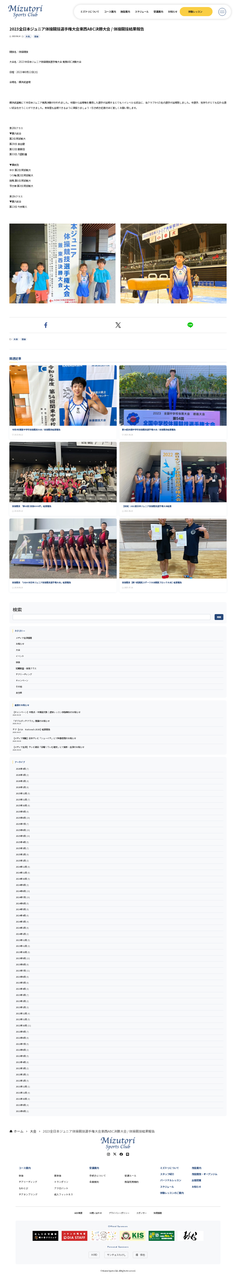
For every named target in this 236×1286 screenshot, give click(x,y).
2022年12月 (23, 1013)
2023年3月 (22, 995)
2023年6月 (22, 977)
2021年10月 (23, 1099)
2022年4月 (22, 1062)
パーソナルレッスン (170, 1180)
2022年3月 (22, 1068)
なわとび (23, 1188)
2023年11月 (23, 946)
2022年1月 (22, 1080)
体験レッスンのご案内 (172, 1192)
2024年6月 (22, 903)
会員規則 (94, 1181)
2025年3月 (22, 848)
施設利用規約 (132, 1181)
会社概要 (78, 1212)
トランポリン (61, 1181)
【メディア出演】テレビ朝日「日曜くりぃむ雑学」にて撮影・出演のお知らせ (48, 747)
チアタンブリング (28, 1194)
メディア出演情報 (24, 637)
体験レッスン (195, 11)
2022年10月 (23, 1025)
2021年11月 (23, 1092)
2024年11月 (23, 872)
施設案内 (125, 11)
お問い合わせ (95, 1212)
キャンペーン (22, 680)
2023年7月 (23, 970)
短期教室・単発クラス (26, 668)
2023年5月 (22, 982)
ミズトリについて (89, 11)
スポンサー (141, 1212)
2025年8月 (23, 817)
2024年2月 (22, 928)
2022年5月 (22, 1056)
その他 (19, 686)
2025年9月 (22, 811)
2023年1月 (22, 1007)
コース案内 (110, 11)
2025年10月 (23, 805)
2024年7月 (23, 897)
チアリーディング (24, 674)
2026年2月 (22, 781)
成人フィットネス (63, 1194)
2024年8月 (23, 891)
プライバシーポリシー (119, 1212)
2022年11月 (23, 1019)
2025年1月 (22, 860)
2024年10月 (23, 879)
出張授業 (196, 1180)
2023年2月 (22, 1001)
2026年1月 (22, 787)
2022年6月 (22, 1050)
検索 (17, 609)
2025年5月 (23, 836)
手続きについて (97, 1175)
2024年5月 (22, 909)
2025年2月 (22, 854)
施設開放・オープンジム (204, 1174)
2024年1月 (22, 934)
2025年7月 (22, 824)
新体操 (57, 1175)
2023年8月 (22, 964)
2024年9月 (22, 885)
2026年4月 (22, 768)
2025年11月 (23, 799)
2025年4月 (22, 842)
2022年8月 (22, 1038)
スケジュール (142, 11)
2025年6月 (23, 830)
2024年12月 (23, 866)
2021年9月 (22, 1105)
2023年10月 (23, 952)
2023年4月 (22, 989)
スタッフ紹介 (167, 1174)
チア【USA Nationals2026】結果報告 (31, 729)
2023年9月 (23, 958)
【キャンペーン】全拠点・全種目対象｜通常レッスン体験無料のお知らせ (46, 712)
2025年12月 (23, 793)
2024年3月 (22, 921)
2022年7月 (22, 1044)
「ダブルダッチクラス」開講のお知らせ (31, 720)
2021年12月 (23, 1086)
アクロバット (61, 1188)
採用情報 (158, 1212)
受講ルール (130, 1175)
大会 (28, 36)
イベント (20, 656)
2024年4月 (22, 915)
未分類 (19, 692)
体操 (36, 36)
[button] (45, 325)
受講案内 (158, 11)
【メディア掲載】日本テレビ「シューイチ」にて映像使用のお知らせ (44, 738)
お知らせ (172, 11)
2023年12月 (23, 940)
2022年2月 (22, 1074)
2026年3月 (22, 775)
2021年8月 (22, 1111)
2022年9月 (22, 1031)
